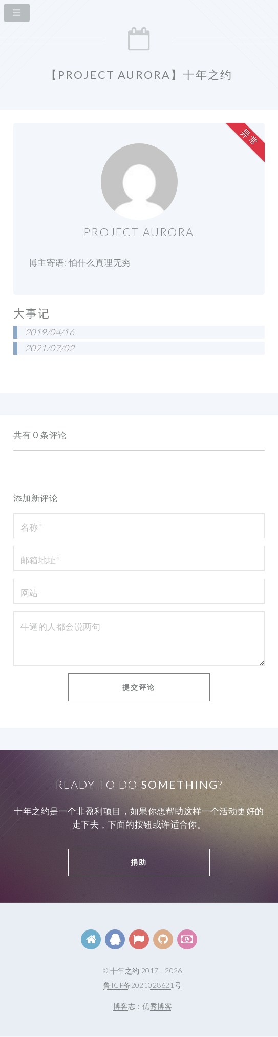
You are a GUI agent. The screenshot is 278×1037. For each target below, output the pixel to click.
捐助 (139, 862)
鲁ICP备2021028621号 (142, 985)
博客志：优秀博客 (142, 1006)
